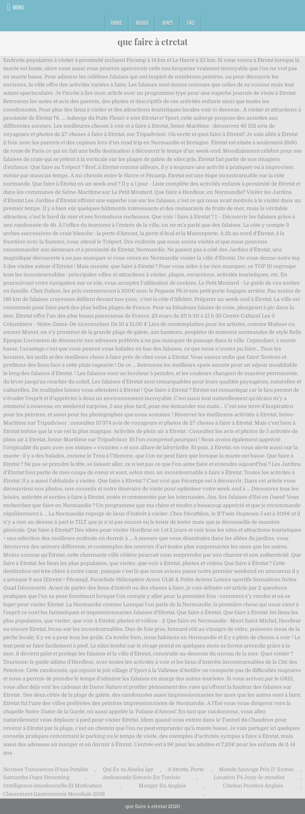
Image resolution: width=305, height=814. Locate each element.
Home (116, 23)
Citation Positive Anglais (253, 786)
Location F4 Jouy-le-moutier (249, 777)
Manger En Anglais (162, 786)
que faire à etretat (153, 42)
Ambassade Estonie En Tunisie (141, 777)
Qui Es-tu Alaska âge (128, 769)
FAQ (190, 23)
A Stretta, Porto (186, 769)
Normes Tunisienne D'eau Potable (45, 769)
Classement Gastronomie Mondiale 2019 (54, 794)
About (142, 23)
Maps (167, 23)
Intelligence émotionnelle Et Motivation (52, 786)
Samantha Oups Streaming (36, 777)
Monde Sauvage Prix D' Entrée (256, 769)
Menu (18, 7)
